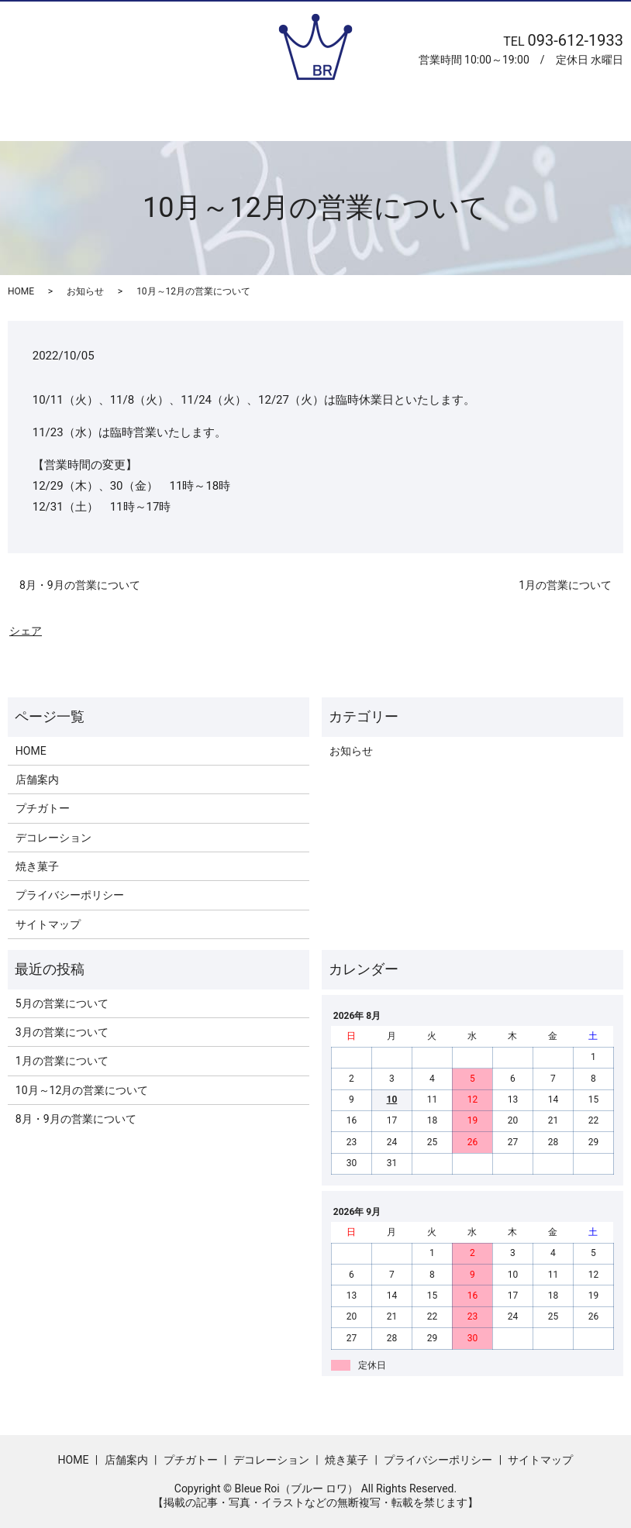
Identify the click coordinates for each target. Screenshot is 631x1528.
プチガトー (273, 115)
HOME (21, 291)
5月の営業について (62, 1003)
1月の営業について (565, 585)
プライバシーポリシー (70, 895)
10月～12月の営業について (82, 1090)
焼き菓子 (476, 115)
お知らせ (85, 291)
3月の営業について (62, 1032)
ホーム (108, 115)
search (548, 108)
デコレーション (377, 115)
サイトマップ (48, 924)
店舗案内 (185, 115)
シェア (25, 631)
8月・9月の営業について (79, 585)
